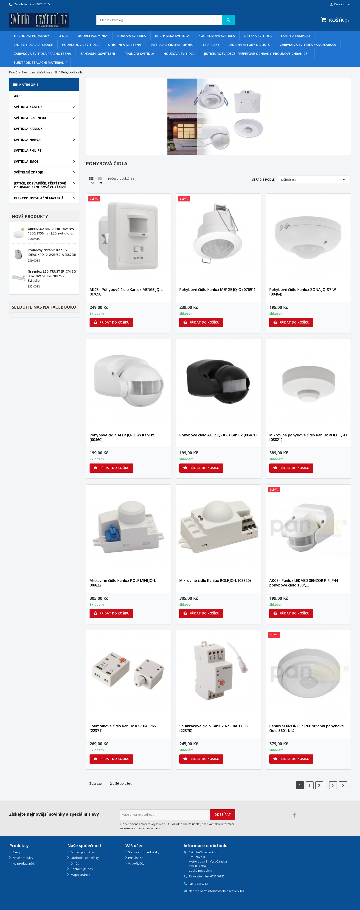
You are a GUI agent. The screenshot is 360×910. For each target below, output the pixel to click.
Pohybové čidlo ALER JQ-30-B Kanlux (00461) (218, 435)
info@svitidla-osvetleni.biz (226, 891)
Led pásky (211, 44)
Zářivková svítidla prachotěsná (42, 53)
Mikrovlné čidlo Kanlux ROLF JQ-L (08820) (215, 580)
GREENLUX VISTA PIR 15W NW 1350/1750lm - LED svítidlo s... (51, 230)
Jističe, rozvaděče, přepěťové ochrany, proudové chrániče (255, 53)
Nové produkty (22, 858)
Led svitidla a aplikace (33, 44)
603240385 (42, 4)
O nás (63, 35)
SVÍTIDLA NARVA (27, 139)
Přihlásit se (135, 858)
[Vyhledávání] (165, 20)
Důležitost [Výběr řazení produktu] (313, 179)
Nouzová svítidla (178, 53)
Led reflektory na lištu (249, 44)
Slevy (16, 852)
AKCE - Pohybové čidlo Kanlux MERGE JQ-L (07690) (126, 292)
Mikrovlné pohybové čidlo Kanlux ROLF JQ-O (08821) (308, 437)
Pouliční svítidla (139, 53)
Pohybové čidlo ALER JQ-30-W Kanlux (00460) (122, 437)
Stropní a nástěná (124, 44)
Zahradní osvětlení (97, 53)
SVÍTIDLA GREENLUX (30, 118)
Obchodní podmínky (31, 35)
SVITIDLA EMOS (26, 161)
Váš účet (134, 845)
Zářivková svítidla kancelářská (308, 44)
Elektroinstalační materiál (39, 62)
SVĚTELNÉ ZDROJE (28, 172)
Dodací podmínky (93, 35)
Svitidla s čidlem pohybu (172, 44)
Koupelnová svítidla (217, 35)
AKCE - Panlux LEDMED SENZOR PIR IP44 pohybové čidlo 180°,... (303, 583)
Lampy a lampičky (296, 35)
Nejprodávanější (23, 863)
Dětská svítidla (258, 35)
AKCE (18, 96)
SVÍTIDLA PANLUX (28, 128)
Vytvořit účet (136, 863)
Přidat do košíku (111, 322)
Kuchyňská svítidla (172, 35)
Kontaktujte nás (81, 869)
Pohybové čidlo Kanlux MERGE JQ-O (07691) (217, 289)
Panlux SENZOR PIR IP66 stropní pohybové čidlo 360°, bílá (306, 728)
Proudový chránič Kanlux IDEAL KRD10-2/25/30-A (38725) (52, 252)
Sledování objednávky (143, 852)
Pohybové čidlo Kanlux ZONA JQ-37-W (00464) (302, 292)
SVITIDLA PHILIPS (27, 150)
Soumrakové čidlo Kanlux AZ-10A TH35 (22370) (213, 728)
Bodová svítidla (131, 35)
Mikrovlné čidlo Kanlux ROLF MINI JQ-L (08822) (123, 583)
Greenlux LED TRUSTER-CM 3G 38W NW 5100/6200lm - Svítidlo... (52, 276)
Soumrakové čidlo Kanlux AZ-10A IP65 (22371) (123, 728)
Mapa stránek (80, 875)
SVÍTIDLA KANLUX (28, 107)
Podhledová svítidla (80, 44)
